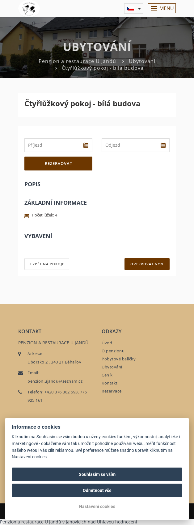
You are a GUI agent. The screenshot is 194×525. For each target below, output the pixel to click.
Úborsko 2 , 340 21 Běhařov (54, 362)
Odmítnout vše (97, 490)
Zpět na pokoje (46, 264)
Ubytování (142, 61)
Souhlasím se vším (97, 474)
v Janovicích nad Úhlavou (88, 522)
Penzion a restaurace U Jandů (77, 61)
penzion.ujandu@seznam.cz (54, 381)
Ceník (107, 375)
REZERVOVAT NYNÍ (147, 264)
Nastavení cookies (97, 506)
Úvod (107, 343)
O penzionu (113, 351)
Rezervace (112, 391)
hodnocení (126, 522)
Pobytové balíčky (119, 359)
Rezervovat (58, 163)
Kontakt (110, 383)
